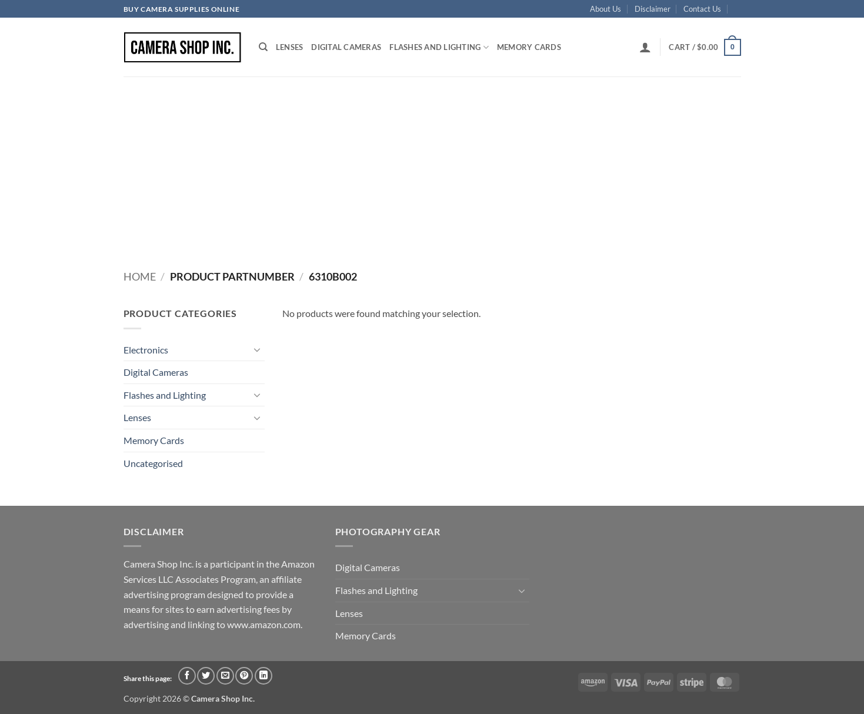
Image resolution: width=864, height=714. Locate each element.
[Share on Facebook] (187, 676)
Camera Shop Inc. (223, 698)
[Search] (263, 47)
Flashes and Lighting (439, 47)
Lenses (289, 47)
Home (140, 276)
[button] (645, 47)
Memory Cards (529, 47)
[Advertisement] (432, 164)
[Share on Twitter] (206, 676)
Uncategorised (153, 463)
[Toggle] (258, 349)
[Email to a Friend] (225, 676)
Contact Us (702, 9)
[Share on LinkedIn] (263, 676)
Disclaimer (652, 9)
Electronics (146, 349)
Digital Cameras (346, 47)
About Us (605, 9)
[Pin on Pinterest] (244, 676)
